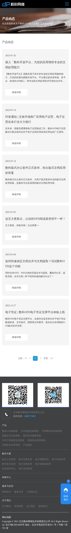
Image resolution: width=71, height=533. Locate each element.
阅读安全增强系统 (36, 440)
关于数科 (6, 506)
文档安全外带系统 (11, 445)
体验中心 (6, 477)
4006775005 (30, 416)
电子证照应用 (25, 459)
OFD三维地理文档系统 (13, 440)
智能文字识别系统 (11, 435)
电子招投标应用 (43, 464)
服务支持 (18, 492)
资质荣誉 (18, 506)
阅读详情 (16, 92)
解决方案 (6, 453)
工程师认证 (31, 492)
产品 (4, 425)
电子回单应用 (58, 459)
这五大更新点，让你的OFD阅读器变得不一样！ (35, 218)
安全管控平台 (8, 468)
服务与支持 (7, 486)
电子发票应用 (25, 464)
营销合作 (6, 492)
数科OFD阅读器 (10, 431)
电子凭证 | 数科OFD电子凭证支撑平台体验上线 (35, 312)
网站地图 (6, 517)
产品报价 (27, 445)
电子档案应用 (42, 459)
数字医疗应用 (8, 464)
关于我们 (6, 500)
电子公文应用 (8, 459)
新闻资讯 (42, 506)
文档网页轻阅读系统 (52, 431)
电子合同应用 (25, 468)
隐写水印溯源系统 (32, 435)
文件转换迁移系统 (30, 431)
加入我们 (30, 506)
